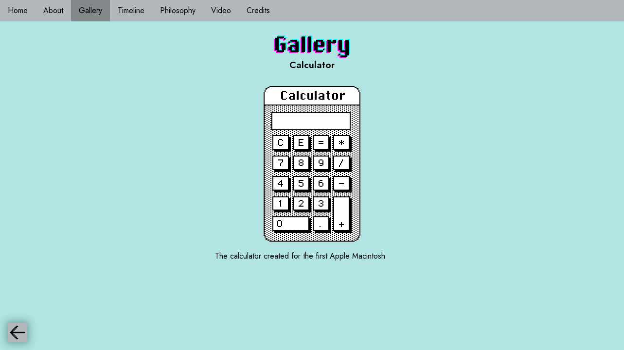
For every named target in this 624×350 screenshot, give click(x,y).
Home (18, 10)
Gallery (90, 10)
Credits (258, 10)
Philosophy (178, 10)
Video (221, 10)
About (53, 10)
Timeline (131, 10)
